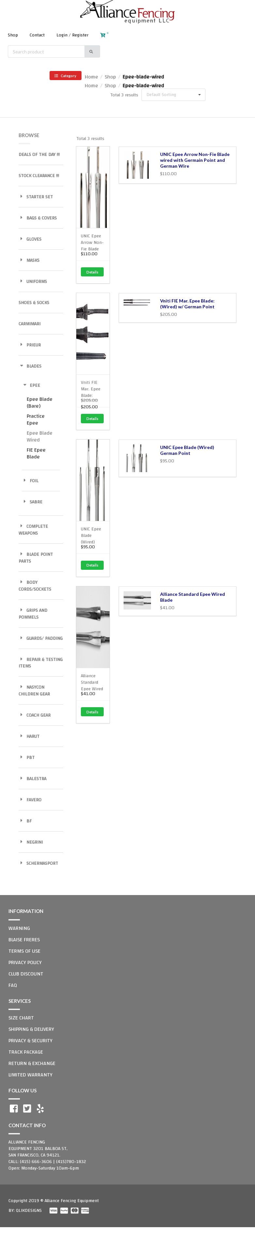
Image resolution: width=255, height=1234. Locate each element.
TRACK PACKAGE (25, 1052)
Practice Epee (36, 419)
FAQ (12, 985)
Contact (37, 35)
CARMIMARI (29, 324)
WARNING (19, 928)
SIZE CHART (21, 1018)
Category (65, 76)
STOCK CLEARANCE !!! (39, 176)
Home (91, 76)
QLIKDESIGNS (29, 1210)
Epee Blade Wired (39, 436)
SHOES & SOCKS (34, 303)
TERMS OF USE (24, 951)
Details (92, 272)
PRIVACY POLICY (25, 962)
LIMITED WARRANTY (30, 1075)
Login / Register (72, 35)
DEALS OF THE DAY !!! (39, 154)
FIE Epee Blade (36, 453)
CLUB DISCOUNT (25, 974)
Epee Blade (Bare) (39, 402)
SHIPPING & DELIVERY (31, 1029)
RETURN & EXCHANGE (31, 1063)
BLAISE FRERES (24, 940)
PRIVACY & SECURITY (30, 1040)
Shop (13, 35)
